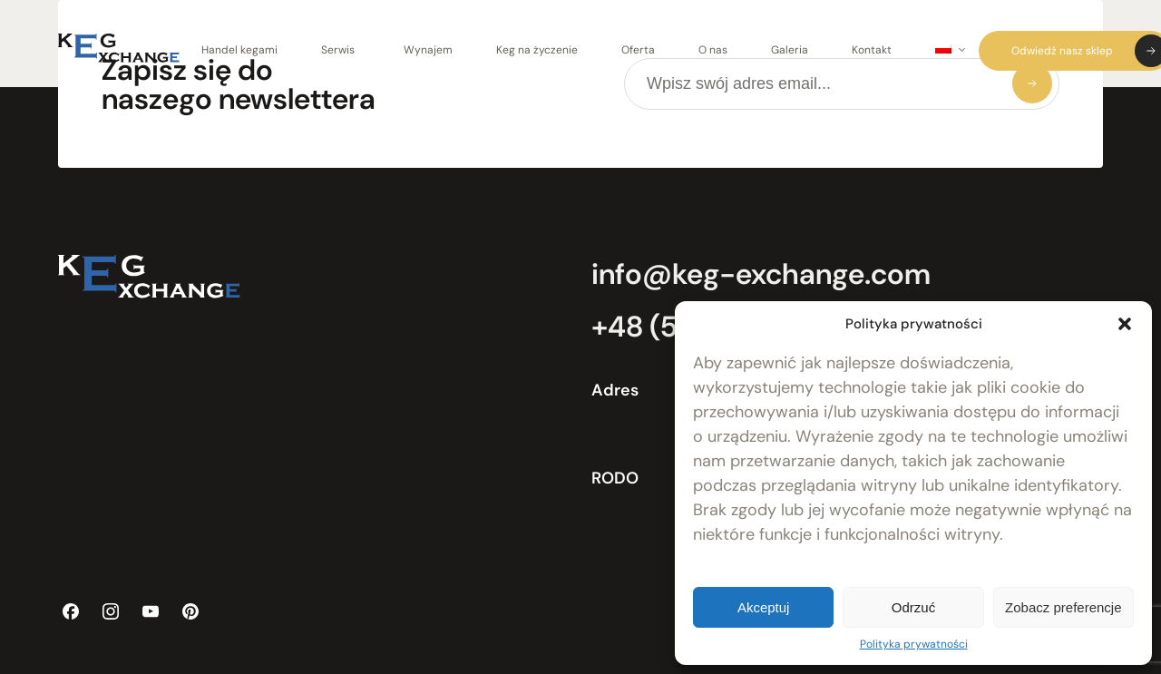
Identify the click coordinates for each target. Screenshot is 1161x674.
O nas (712, 50)
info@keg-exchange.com (761, 274)
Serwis (338, 50)
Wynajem (428, 50)
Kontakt (872, 50)
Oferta (638, 50)
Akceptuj (763, 607)
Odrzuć (913, 607)
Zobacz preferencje (1063, 607)
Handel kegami (239, 50)
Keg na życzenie (537, 50)
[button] (1125, 324)
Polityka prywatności (914, 644)
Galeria (789, 50)
